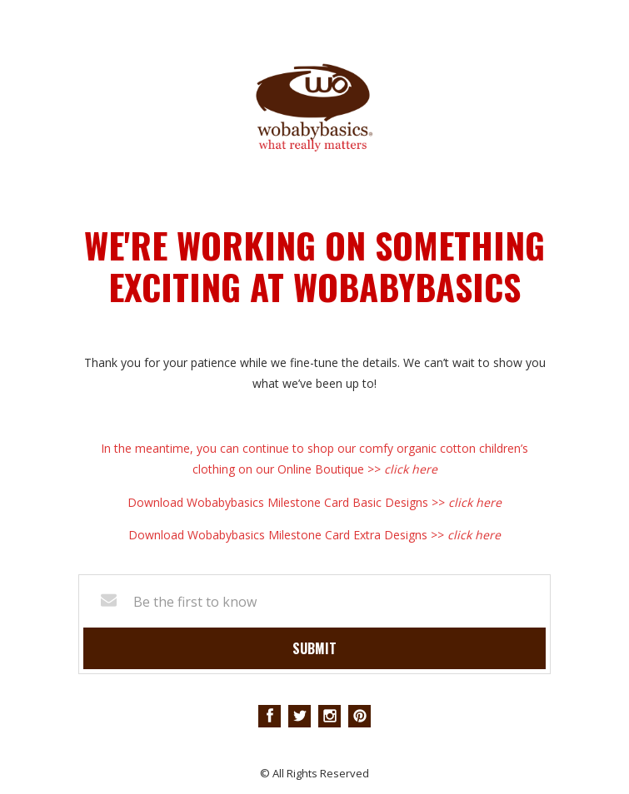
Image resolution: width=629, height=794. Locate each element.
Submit (314, 648)
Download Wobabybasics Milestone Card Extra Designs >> (314, 535)
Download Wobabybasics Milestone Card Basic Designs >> (314, 502)
